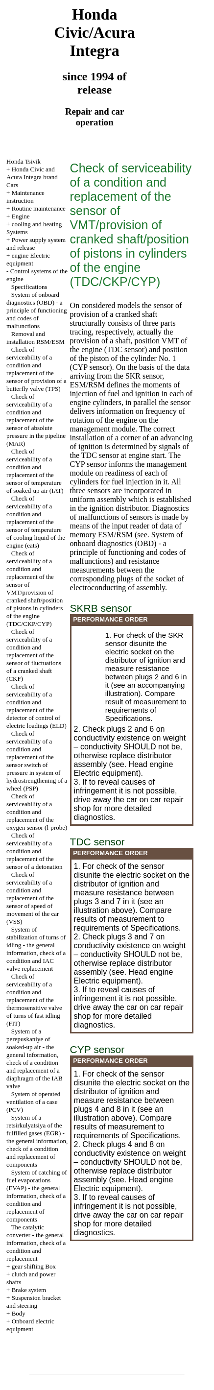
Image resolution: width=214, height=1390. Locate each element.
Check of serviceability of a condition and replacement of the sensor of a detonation (34, 851)
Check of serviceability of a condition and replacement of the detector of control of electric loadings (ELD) (36, 706)
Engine (21, 216)
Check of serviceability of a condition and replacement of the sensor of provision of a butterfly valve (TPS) (36, 369)
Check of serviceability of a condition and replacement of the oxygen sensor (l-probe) (36, 811)
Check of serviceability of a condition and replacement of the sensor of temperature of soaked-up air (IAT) (35, 471)
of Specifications (130, 714)
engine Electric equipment (28, 259)
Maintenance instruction (25, 196)
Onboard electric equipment (30, 1325)
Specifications (29, 286)
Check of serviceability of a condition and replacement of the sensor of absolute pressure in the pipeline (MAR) (36, 420)
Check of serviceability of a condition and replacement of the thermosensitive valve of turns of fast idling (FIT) (34, 1000)
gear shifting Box (34, 1266)
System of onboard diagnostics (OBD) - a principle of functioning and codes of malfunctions (36, 310)
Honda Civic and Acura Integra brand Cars (32, 177)
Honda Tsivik (23, 161)
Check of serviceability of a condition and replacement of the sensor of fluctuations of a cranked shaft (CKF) (33, 655)
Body (18, 1313)
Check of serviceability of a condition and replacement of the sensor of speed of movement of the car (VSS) (32, 898)
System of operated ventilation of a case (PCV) (33, 1101)
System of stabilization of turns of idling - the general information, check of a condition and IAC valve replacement (36, 949)
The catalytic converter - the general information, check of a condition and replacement (36, 1242)
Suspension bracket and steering (33, 1301)
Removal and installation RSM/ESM (35, 337)
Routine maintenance (39, 208)
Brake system (29, 1290)
